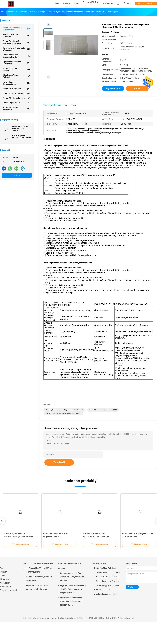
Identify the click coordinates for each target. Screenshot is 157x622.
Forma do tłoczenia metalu (17, 69)
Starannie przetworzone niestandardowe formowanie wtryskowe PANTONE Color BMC (98, 536)
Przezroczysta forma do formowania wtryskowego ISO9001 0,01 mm (20, 536)
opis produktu (70, 105)
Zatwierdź (59, 462)
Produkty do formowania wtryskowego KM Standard (64, 410)
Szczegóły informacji (52, 105)
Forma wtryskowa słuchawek (17, 108)
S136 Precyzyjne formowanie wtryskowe (21, 136)
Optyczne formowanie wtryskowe (17, 63)
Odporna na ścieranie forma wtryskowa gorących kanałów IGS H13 (72, 577)
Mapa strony (5, 583)
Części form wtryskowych (17, 93)
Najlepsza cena (113, 88)
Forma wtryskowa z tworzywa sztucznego (17, 42)
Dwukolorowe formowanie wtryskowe (17, 49)
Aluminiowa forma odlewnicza (17, 76)
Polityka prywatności (8, 590)
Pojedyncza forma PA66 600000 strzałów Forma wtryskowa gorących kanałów (73, 589)
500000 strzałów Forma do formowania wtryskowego (21, 129)
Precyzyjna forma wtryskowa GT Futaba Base (39, 579)
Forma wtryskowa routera (17, 98)
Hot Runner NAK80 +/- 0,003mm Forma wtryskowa (39, 570)
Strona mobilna (6, 586)
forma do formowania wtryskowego (17, 29)
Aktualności (5, 579)
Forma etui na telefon (17, 88)
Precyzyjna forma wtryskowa (17, 35)
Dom (2, 568)
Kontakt (17, 175)
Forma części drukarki (17, 103)
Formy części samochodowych (17, 83)
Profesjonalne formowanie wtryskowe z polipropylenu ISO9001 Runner (71, 601)
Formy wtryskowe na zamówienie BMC (103, 410)
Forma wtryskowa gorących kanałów (17, 56)
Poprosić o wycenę (145, 3)
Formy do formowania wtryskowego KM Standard (63, 413)
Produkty (3, 572)
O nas (2, 575)
